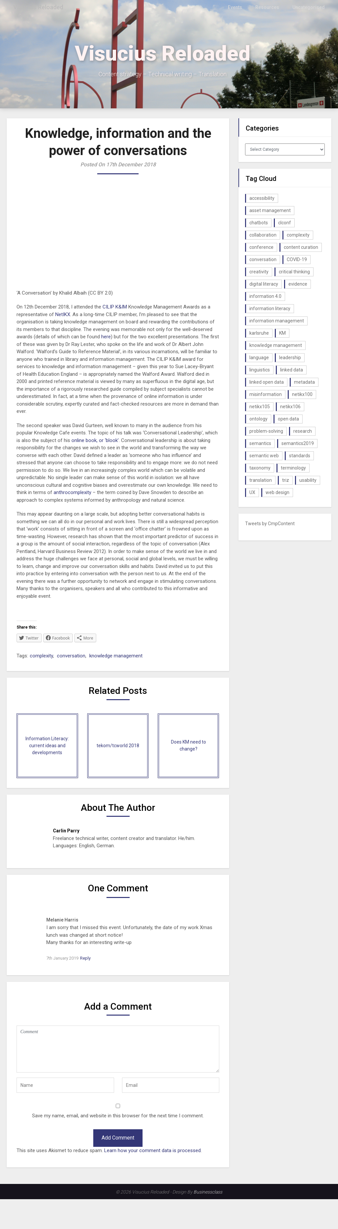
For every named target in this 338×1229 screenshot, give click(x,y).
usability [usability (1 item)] (308, 480)
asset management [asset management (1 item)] (270, 210)
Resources (270, 7)
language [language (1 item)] (259, 357)
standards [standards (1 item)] (299, 455)
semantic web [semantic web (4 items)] (264, 455)
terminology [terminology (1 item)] (293, 468)
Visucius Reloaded (40, 7)
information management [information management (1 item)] (276, 320)
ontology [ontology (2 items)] (258, 418)
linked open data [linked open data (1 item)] (266, 382)
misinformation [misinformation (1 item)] (265, 394)
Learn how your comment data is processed (152, 1150)
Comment (118, 1049)
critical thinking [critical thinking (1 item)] (294, 271)
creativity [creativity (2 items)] (259, 271)
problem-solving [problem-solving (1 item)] (266, 431)
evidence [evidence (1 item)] (297, 284)
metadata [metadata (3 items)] (304, 382)
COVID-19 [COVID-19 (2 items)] (297, 259)
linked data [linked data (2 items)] (291, 369)
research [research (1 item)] (302, 431)
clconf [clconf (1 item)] (284, 222)
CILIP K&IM (115, 307)
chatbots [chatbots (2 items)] (258, 222)
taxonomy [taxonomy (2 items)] (260, 468)
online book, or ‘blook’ (95, 440)
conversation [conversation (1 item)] (262, 259)
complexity (41, 656)
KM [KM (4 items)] (282, 333)
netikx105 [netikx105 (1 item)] (259, 406)
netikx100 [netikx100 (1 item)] (302, 394)
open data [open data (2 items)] (288, 418)
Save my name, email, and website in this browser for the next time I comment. (118, 1116)
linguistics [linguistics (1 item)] (259, 369)
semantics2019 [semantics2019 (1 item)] (297, 443)
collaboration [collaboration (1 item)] (262, 235)
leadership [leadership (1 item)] (290, 357)
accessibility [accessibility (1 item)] (262, 198)
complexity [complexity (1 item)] (298, 235)
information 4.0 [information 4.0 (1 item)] (265, 296)
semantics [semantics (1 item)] (260, 443)
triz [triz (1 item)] (285, 480)
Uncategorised (309, 7)
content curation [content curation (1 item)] (301, 247)
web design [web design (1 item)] (277, 492)
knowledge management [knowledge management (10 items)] (275, 345)
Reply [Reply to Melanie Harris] (85, 958)
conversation (71, 656)
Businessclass (207, 1192)
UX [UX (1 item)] (252, 492)
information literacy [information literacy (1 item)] (269, 308)
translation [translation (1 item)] (260, 480)
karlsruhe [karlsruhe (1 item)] (259, 333)
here (106, 337)
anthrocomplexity (72, 492)
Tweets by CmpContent (270, 523)
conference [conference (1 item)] (261, 247)
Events (239, 7)
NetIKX (62, 314)
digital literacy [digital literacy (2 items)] (263, 284)
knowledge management (116, 656)
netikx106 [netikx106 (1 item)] (290, 406)
